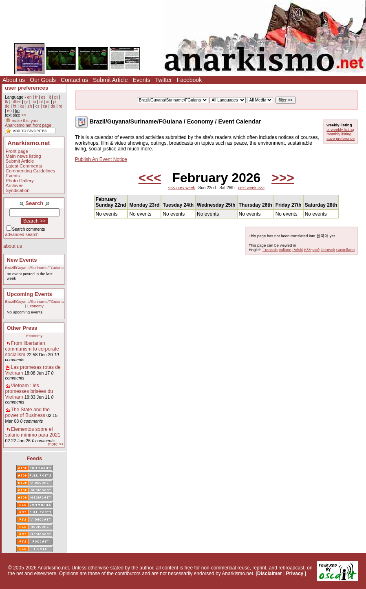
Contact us (74, 80)
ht (15, 106)
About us (13, 80)
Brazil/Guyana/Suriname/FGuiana (34, 267)
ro (60, 106)
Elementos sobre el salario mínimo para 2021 (32, 432)
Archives (15, 185)
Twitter (163, 80)
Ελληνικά (312, 249)
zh (30, 106)
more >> (56, 444)
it (50, 97)
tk (6, 101)
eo (9, 110)
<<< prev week (181, 187)
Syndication (18, 190)
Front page (17, 151)
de (7, 106)
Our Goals (43, 80)
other (16, 101)
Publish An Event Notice (101, 159)
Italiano (285, 249)
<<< (150, 177)
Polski (297, 249)
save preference (340, 138)
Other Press (22, 328)
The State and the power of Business (27, 412)
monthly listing (338, 134)
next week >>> (251, 187)
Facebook (189, 80)
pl (54, 101)
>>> (282, 177)
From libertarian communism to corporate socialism (32, 348)
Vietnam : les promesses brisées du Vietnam (29, 391)
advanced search (22, 234)
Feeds (34, 458)
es (43, 97)
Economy (35, 306)
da (53, 106)
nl (41, 101)
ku (22, 106)
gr (26, 101)
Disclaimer (269, 573)
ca (45, 106)
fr (36, 97)
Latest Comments (24, 165)
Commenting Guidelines (30, 170)
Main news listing (23, 156)
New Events (22, 260)
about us (12, 246)
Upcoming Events (29, 294)
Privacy (295, 573)
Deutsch (328, 249)
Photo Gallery (20, 180)
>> (23, 115)
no (33, 101)
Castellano (345, 249)
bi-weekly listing (340, 129)
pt (56, 97)
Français (270, 249)
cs (37, 106)
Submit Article (110, 80)
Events (141, 80)
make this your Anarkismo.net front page (28, 123)
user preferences (26, 88)
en (29, 97)
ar (48, 101)
